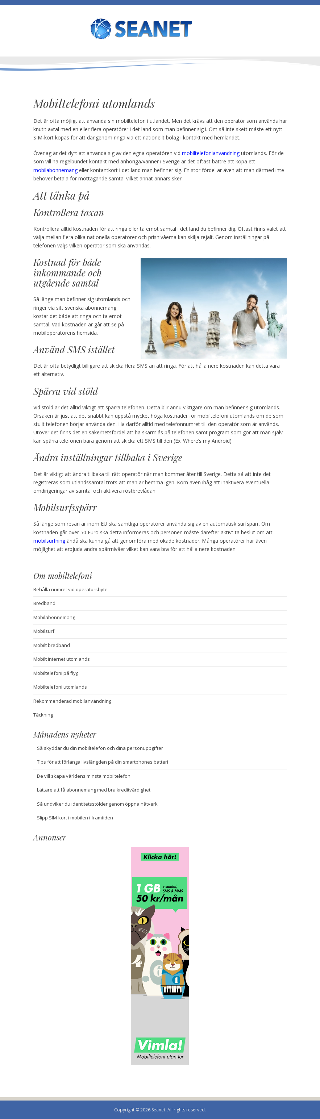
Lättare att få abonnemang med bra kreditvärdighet (93, 789)
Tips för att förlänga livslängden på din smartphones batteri (102, 762)
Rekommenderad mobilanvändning (72, 701)
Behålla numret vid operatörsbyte (70, 589)
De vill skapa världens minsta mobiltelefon (83, 776)
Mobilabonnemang (54, 617)
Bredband (44, 603)
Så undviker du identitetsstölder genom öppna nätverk (97, 804)
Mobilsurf (43, 631)
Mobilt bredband (51, 645)
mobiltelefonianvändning (211, 153)
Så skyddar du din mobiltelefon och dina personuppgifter (100, 748)
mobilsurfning (49, 540)
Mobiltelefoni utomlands (60, 687)
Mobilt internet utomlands (61, 659)
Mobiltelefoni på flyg (55, 673)
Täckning (43, 714)
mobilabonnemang (55, 170)
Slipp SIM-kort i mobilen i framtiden (75, 817)
